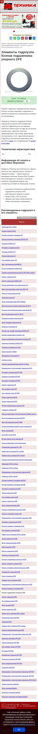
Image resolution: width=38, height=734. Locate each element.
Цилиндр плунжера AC (9, 327)
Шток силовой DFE (8, 605)
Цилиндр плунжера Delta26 (11, 692)
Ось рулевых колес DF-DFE (11, 393)
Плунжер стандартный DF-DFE (12, 372)
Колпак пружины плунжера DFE (12, 589)
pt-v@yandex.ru (11, 708)
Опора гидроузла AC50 (9, 539)
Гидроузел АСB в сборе (10, 476)
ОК (19, 730)
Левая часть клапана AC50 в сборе (14, 534)
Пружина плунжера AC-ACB (11, 347)
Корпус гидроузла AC (9, 277)
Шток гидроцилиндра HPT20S (12, 663)
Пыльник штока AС (8, 298)
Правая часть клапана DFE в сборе (14, 626)
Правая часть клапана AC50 (11, 580)
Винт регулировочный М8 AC (12, 264)
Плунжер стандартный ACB (11, 489)
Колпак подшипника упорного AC (13, 335)
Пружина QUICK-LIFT (9, 244)
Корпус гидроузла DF (9, 385)
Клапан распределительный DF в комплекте (17, 460)
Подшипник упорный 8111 (11, 356)
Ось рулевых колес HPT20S (11, 647)
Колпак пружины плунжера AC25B (13, 485)
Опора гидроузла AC (9, 256)
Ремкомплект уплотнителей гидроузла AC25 (17, 368)
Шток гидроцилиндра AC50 (11, 543)
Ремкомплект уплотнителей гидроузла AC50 (17, 584)
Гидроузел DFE (7, 622)
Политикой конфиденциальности (22, 725)
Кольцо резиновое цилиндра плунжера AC (16, 339)
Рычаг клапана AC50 (9, 576)
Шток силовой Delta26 (9, 688)
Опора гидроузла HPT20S (10, 643)
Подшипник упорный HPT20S (12, 655)
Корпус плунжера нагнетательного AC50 (15, 568)
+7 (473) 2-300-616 (29, 706)
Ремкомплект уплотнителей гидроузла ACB (17, 518)
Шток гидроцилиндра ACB (11, 505)
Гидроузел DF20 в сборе (10, 464)
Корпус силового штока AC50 (12, 564)
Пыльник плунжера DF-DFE (11, 381)
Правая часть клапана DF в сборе (13, 455)
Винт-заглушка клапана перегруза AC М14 (16, 306)
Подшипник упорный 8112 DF (12, 447)
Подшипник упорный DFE (10, 618)
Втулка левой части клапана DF (12, 439)
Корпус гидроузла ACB (9, 501)
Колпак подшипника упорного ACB (14, 510)
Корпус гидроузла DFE (9, 597)
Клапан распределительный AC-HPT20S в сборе (18, 273)
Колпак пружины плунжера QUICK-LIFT (15, 239)
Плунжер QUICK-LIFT (9, 252)
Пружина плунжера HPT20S (11, 659)
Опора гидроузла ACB (9, 493)
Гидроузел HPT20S (8, 668)
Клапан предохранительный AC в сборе (15, 364)
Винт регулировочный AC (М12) (12, 314)
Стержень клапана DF (9, 410)
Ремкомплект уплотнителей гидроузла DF (16, 472)
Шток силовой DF (8, 431)
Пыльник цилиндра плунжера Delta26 (14, 697)
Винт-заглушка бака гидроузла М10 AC (15, 289)
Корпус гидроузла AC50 (10, 551)
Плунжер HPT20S (8, 651)
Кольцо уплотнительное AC (11, 293)
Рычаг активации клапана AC (12, 268)
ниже (11, 141)
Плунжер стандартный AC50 (11, 522)
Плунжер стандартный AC (10, 248)
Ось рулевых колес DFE (10, 601)
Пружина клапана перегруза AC (12, 318)
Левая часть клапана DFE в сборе (13, 613)
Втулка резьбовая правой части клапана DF (17, 426)
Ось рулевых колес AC (9, 260)
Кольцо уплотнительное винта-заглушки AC (17, 310)
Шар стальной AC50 (8, 547)
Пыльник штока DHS (9, 435)
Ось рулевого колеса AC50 (11, 530)
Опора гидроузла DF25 (9, 401)
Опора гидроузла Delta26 (10, 684)
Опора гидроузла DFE (9, 609)
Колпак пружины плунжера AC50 (13, 526)
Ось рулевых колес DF (9, 389)
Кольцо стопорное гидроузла (12, 514)
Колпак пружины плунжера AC (12, 235)
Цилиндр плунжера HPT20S (11, 638)
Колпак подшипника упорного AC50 (14, 559)
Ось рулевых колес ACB (10, 497)
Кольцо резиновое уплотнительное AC (15, 285)
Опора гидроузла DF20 (9, 397)
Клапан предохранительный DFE (13, 630)
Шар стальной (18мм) (9, 352)
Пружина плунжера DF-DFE (11, 377)
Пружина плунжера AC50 (10, 555)
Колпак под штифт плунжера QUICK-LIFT (15, 331)
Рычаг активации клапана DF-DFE (13, 418)
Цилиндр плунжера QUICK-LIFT (12, 343)
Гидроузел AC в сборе (9, 227)
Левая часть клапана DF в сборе (13, 451)
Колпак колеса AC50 (9, 231)
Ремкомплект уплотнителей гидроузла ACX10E (18, 676)
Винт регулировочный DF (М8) (12, 422)
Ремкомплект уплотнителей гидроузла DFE (16, 634)
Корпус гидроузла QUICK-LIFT (12, 281)
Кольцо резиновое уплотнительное (14, 443)
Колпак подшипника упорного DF (13, 406)
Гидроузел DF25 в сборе (10, 468)
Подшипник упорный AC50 (11, 572)
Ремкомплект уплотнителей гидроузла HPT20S (18, 672)
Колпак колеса (7, 360)
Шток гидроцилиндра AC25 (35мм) (14, 302)
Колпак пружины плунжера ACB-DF (14, 480)
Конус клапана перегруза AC (11, 322)
